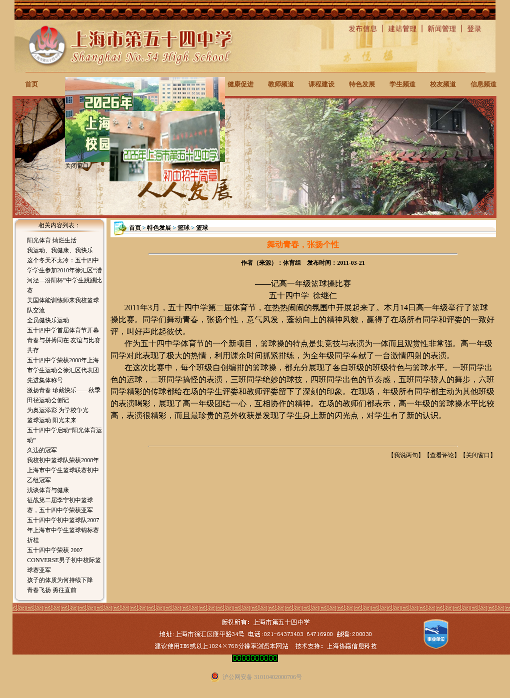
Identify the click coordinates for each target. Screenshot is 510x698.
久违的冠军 (42, 450)
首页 (31, 84)
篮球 (184, 227)
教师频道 (281, 84)
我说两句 (406, 455)
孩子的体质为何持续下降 (60, 580)
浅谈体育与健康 (48, 490)
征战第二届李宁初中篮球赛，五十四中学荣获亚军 (60, 505)
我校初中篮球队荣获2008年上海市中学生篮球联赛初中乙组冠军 (63, 470)
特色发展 (362, 84)
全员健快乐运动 (48, 320)
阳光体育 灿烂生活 (51, 240)
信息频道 (483, 84)
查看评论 (442, 455)
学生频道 (403, 84)
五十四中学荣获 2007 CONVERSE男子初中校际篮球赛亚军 (63, 560)
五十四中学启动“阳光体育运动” (64, 435)
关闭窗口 (478, 455)
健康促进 (241, 84)
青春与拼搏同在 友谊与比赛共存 (63, 345)
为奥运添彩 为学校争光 (57, 410)
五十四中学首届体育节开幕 (63, 330)
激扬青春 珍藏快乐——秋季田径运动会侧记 (63, 395)
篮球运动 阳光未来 (51, 420)
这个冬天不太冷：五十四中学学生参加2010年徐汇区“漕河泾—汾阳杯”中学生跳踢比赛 (64, 275)
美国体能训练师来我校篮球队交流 (63, 305)
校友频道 (443, 84)
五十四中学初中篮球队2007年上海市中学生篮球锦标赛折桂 (63, 530)
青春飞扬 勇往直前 (51, 590)
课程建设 (321, 84)
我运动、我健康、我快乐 (60, 250)
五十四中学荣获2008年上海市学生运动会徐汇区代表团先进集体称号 (63, 370)
